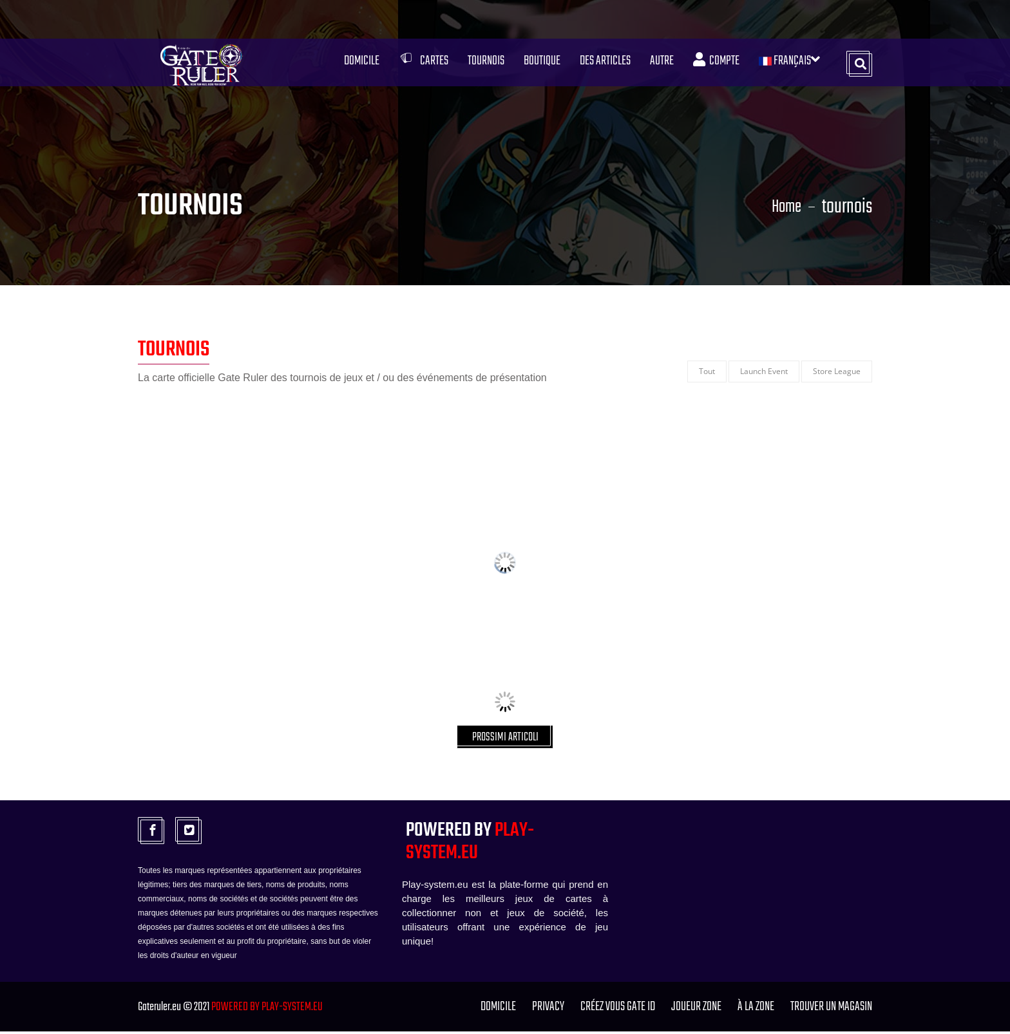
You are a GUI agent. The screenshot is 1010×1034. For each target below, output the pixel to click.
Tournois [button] (484, 65)
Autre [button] (660, 65)
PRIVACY (548, 1009)
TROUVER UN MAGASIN (831, 1009)
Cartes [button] (421, 65)
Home (783, 207)
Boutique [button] (540, 65)
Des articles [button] (603, 65)
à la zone (756, 1009)
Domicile (359, 65)
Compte (714, 65)
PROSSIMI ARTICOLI (505, 738)
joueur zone (696, 1009)
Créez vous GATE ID (617, 1009)
